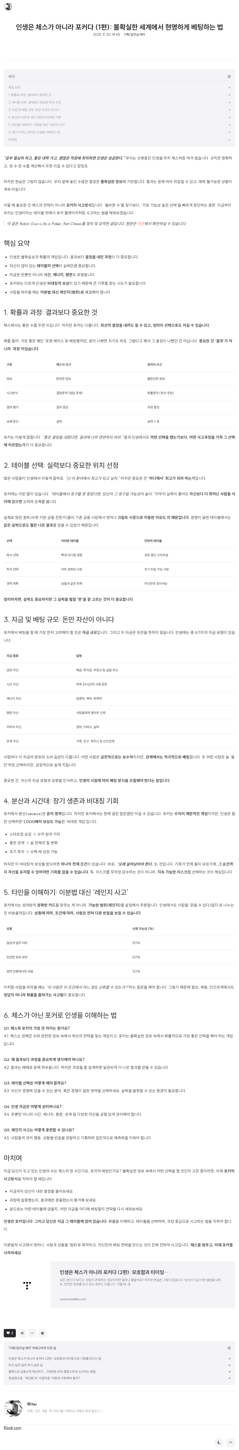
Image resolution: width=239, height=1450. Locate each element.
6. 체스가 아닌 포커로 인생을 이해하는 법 (60, 1015)
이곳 (140, 223)
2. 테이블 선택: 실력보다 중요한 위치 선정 (61, 465)
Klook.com (12, 1427)
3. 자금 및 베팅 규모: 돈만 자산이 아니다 (59, 619)
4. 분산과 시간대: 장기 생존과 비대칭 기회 (61, 800)
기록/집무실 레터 (134, 34)
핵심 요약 (17, 243)
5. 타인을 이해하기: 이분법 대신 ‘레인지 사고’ (66, 892)
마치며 (13, 1158)
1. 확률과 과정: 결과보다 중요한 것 (50, 312)
